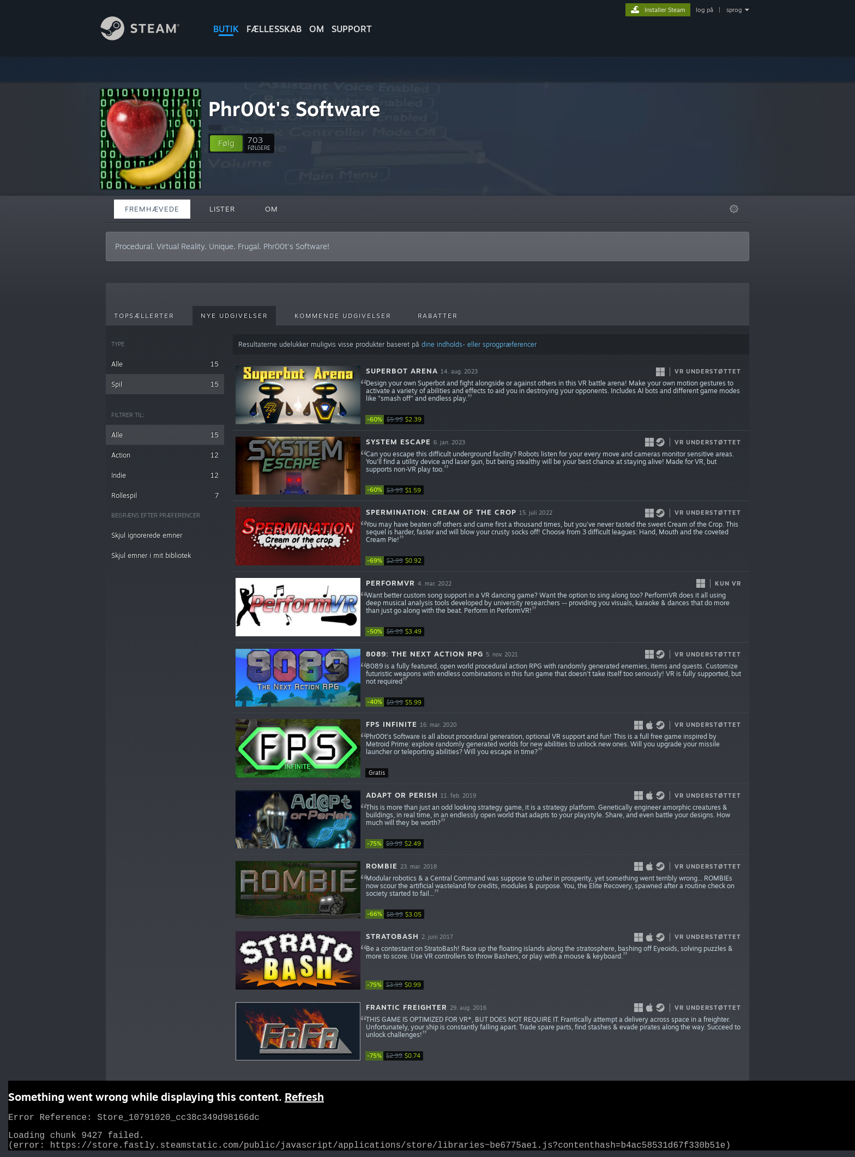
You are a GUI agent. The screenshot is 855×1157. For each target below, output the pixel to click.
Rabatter (437, 316)
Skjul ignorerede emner (146, 535)
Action (165, 455)
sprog (734, 10)
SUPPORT (352, 28)
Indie (165, 475)
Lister (222, 208)
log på (704, 10)
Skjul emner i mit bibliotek (151, 555)
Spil (165, 384)
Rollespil (165, 495)
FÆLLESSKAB (274, 28)
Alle (165, 364)
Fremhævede (152, 208)
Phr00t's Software (294, 109)
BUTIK (226, 28)
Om (316, 28)
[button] (226, 143)
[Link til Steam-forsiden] (148, 37)
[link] (398, 419)
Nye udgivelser (234, 316)
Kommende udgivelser (342, 316)
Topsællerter (144, 316)
